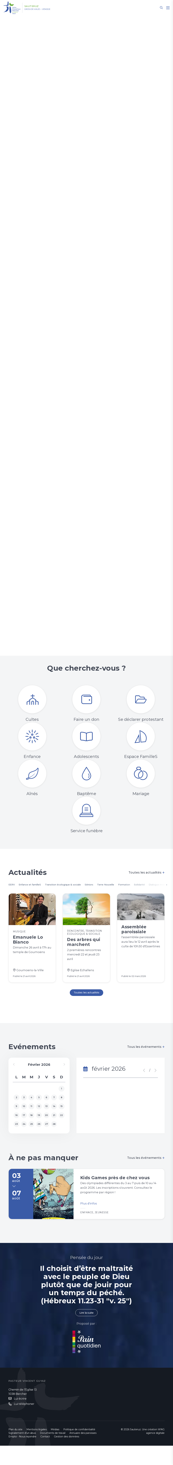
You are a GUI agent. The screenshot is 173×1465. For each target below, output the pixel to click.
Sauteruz (35, 6)
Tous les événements (146, 1054)
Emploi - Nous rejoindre (22, 1455)
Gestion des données (66, 1455)
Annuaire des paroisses (82, 1452)
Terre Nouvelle (126, 884)
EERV (12, 884)
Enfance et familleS (34, 884)
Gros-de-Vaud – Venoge (44, 9)
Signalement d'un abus (22, 1452)
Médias (55, 1448)
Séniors (106, 884)
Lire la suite (86, 1331)
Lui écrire (20, 1417)
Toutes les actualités (147, 872)
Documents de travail (52, 1452)
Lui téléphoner (24, 1423)
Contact (45, 1455)
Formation (148, 884)
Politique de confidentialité (79, 1448)
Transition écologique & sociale (74, 884)
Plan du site (15, 1448)
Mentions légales (36, 1448)
